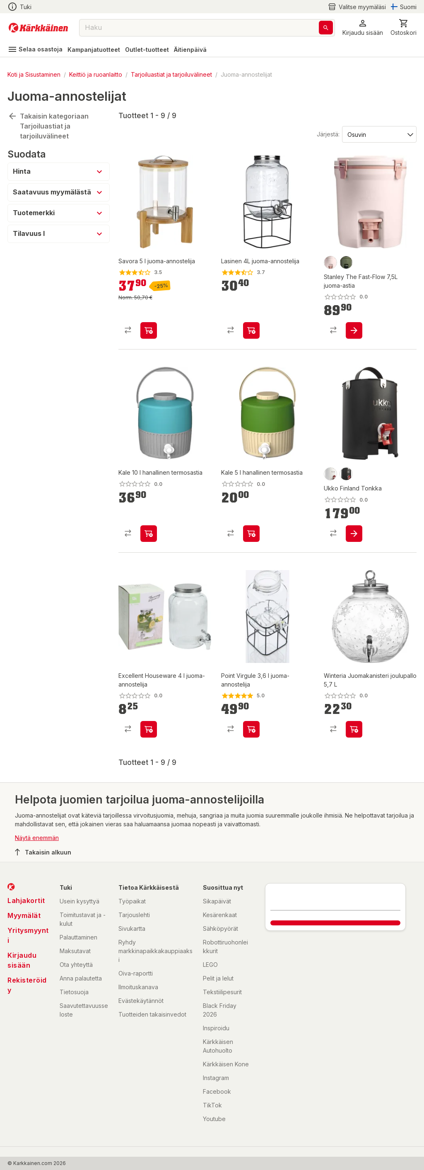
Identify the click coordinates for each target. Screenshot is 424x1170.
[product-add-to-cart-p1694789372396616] (148, 729)
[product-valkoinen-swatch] (330, 474)
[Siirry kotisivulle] (38, 28)
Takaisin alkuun (43, 852)
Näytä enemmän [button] (37, 837)
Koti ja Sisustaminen (33, 74)
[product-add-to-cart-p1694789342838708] (251, 330)
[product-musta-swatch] (346, 474)
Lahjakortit (26, 900)
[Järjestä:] (378, 133)
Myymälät (24, 915)
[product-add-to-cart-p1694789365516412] (354, 330)
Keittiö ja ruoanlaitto (95, 74)
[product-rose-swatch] (330, 262)
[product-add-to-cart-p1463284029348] (251, 729)
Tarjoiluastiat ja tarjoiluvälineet (171, 74)
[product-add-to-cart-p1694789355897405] (148, 533)
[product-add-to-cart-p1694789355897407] (251, 533)
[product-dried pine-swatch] (346, 262)
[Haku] (326, 27)
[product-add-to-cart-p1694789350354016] (354, 533)
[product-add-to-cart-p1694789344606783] (354, 729)
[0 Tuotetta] (403, 27)
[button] (362, 27)
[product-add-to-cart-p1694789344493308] (148, 330)
